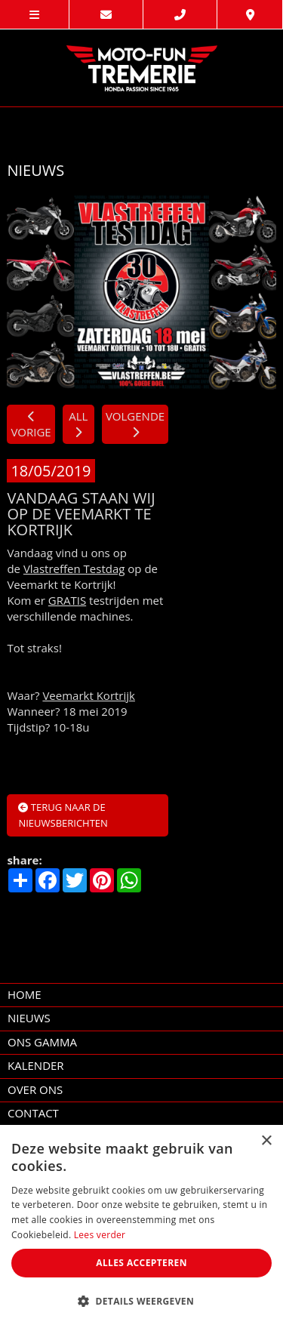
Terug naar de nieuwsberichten (62, 815)
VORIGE (31, 425)
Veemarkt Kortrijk (88, 695)
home (25, 994)
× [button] (266, 1141)
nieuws (29, 1017)
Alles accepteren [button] (141, 1262)
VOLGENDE (135, 423)
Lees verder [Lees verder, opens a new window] (100, 1234)
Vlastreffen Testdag (74, 568)
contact (33, 1112)
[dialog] (141, 1225)
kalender (36, 1065)
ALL (78, 423)
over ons (35, 1089)
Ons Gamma (42, 1041)
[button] (141, 1300)
